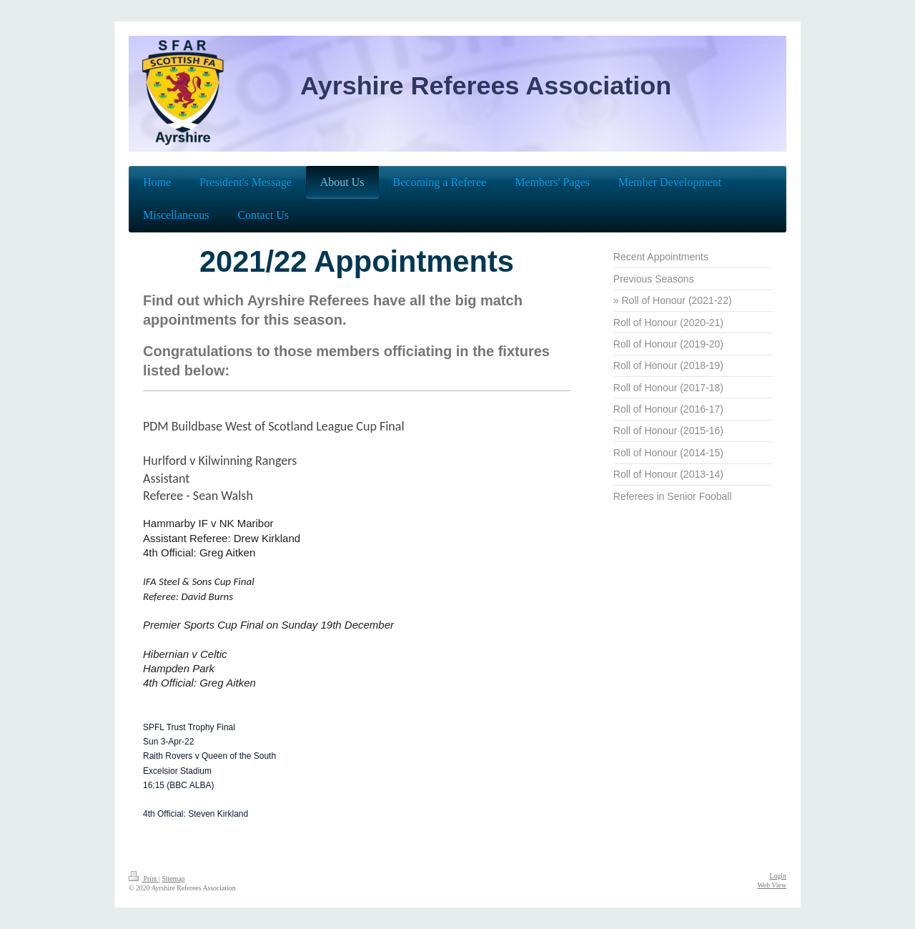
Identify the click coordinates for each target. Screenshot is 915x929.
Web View (771, 885)
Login (778, 876)
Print (144, 879)
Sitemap (173, 879)
